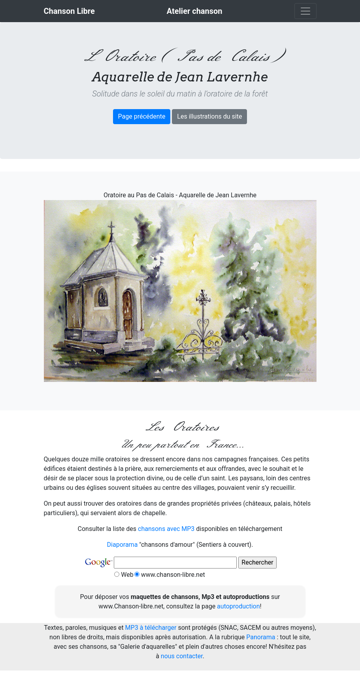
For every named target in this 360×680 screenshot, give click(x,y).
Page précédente (142, 116)
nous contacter (182, 656)
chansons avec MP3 (166, 529)
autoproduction (238, 606)
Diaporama (122, 544)
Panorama (260, 637)
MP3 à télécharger (151, 627)
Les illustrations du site (209, 116)
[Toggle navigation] (305, 11)
